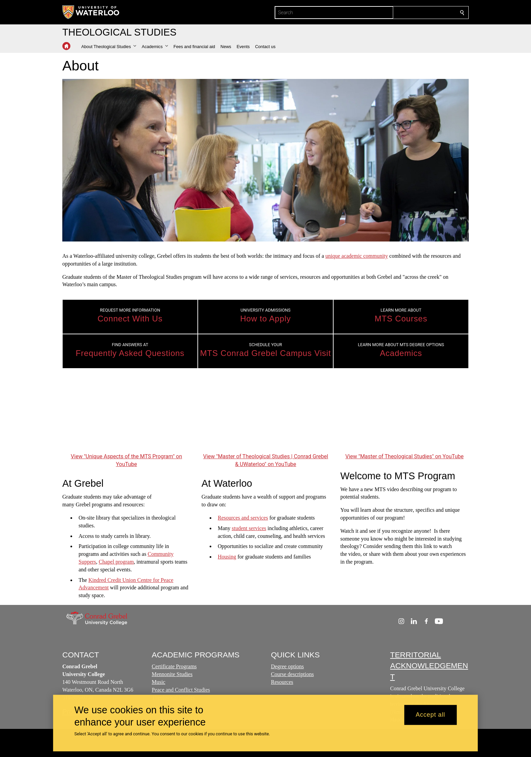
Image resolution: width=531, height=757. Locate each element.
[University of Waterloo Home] (91, 12)
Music (158, 682)
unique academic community (356, 256)
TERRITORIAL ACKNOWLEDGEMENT (429, 665)
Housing (227, 557)
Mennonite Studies (172, 674)
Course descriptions (292, 674)
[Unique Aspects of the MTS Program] (126, 415)
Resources (282, 682)
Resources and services (243, 518)
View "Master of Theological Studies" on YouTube (404, 456)
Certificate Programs (174, 666)
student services (249, 528)
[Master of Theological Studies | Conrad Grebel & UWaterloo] (265, 415)
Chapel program (116, 562)
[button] (109, 47)
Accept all (430, 715)
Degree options (287, 666)
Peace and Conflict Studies (181, 690)
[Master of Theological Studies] (404, 415)
